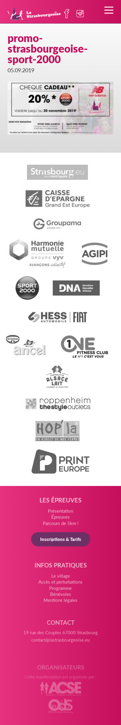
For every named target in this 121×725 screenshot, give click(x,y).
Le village (60, 578)
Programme (61, 590)
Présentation (60, 513)
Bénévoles (60, 596)
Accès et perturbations (60, 584)
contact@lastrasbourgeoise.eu (60, 643)
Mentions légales (60, 602)
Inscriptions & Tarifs (60, 540)
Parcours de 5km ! (60, 524)
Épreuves (61, 518)
